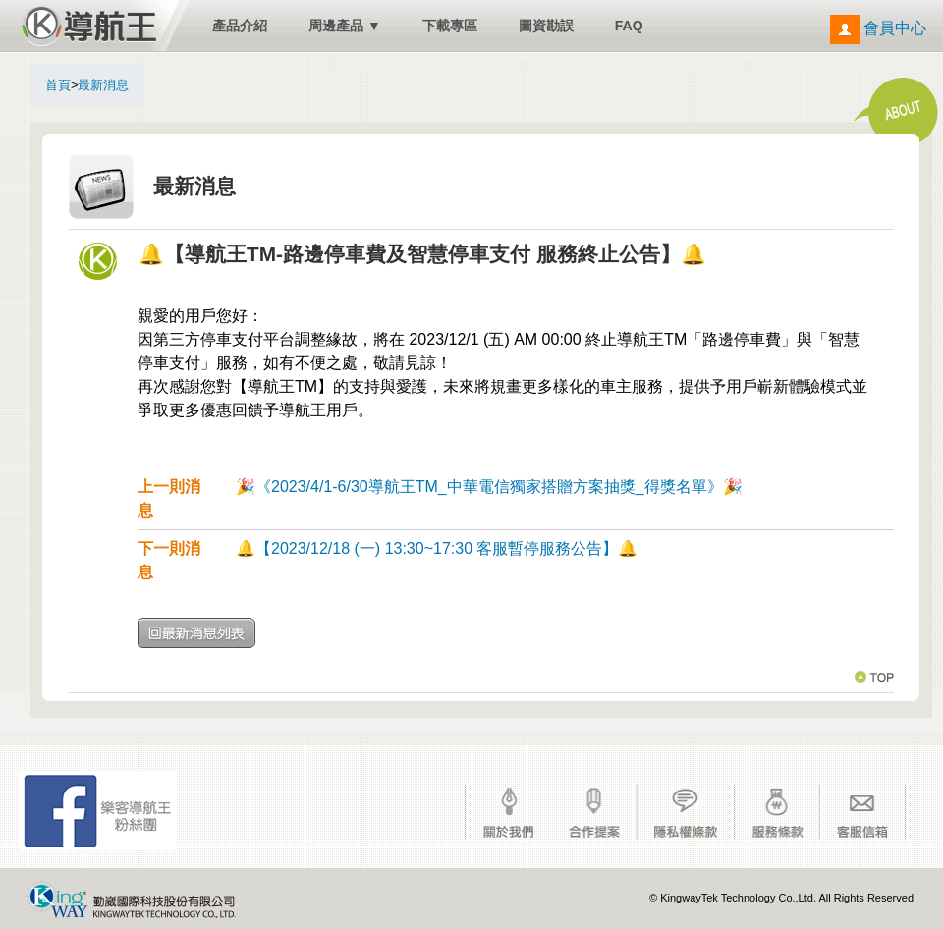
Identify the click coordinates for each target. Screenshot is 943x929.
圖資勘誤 (546, 25)
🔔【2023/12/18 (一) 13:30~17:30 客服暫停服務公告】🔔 (437, 548)
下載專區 (449, 25)
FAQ (629, 25)
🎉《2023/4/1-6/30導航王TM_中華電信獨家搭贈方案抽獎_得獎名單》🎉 (489, 486)
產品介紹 (239, 25)
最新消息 (103, 85)
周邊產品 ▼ (344, 25)
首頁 (58, 85)
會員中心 (878, 28)
